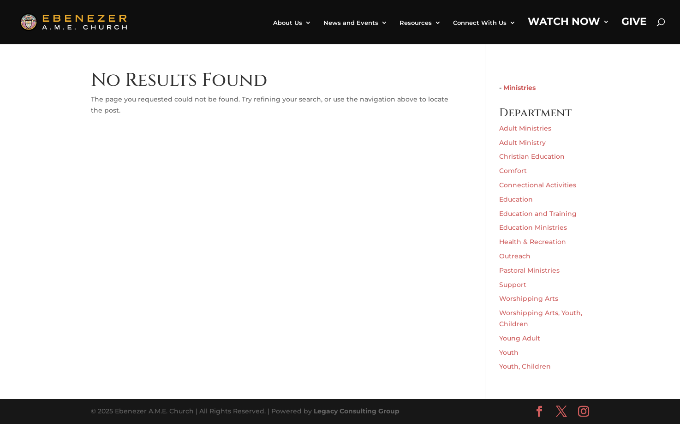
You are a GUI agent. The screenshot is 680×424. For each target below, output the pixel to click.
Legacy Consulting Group (357, 411)
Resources (416, 22)
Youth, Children (525, 366)
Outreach (515, 256)
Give (634, 23)
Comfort (513, 171)
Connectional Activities (537, 185)
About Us (287, 22)
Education (516, 199)
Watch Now (564, 23)
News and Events (350, 22)
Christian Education (532, 156)
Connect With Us (480, 22)
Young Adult (519, 338)
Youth (509, 352)
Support (512, 285)
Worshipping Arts (528, 298)
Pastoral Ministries (529, 270)
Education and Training (538, 213)
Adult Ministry (522, 142)
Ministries (519, 88)
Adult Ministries (525, 128)
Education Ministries (533, 227)
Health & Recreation (532, 242)
